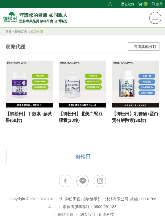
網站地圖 (65, 214)
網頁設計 (88, 214)
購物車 (146, 4)
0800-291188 (105, 206)
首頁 (9, 31)
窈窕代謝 (37, 31)
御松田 (83, 156)
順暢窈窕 (21, 31)
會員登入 (111, 4)
